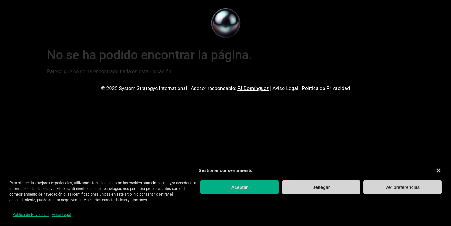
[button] (438, 170)
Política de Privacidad (31, 215)
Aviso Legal (61, 215)
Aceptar (239, 187)
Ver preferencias (402, 187)
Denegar (321, 187)
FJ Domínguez (253, 88)
